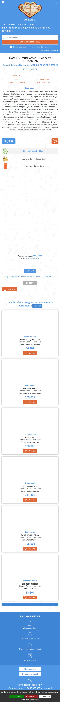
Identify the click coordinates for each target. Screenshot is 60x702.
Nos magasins (30, 669)
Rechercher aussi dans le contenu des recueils (31, 47)
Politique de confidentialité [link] (30, 700)
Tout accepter (16, 697)
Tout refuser (31, 697)
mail (49, 688)
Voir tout (37, 306)
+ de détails (30, 283)
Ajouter (55, 141)
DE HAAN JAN (30, 61)
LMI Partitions (30, 20)
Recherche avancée (48, 50)
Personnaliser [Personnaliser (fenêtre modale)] (45, 697)
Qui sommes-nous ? (30, 674)
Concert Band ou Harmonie (15, 65)
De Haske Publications (16, 82)
